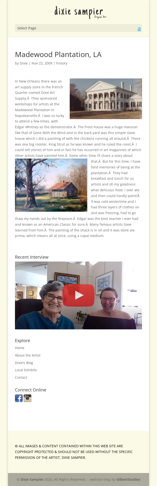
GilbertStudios (128, 479)
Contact (21, 377)
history (61, 63)
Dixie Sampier (31, 479)
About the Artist (28, 355)
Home (19, 347)
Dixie (24, 63)
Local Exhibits (26, 370)
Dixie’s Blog (24, 362)
